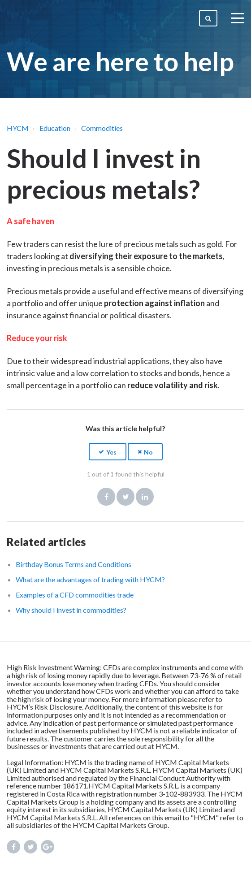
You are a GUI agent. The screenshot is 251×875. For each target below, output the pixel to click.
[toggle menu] (237, 18)
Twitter (125, 497)
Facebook (106, 497)
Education (54, 128)
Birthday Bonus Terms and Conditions (73, 564)
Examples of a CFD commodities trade (75, 594)
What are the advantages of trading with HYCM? (90, 579)
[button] (107, 451)
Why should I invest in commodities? (71, 610)
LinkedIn (145, 497)
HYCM (18, 128)
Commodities (102, 128)
